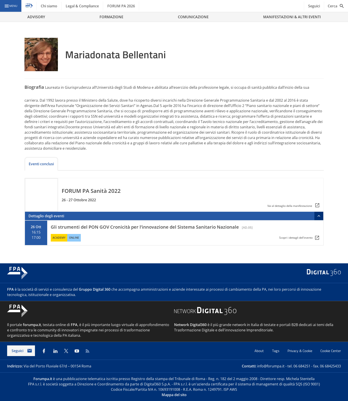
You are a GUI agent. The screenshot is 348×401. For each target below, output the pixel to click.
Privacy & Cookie (300, 350)
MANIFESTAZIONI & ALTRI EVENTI (292, 16)
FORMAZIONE (111, 16)
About (259, 350)
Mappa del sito (174, 394)
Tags (276, 350)
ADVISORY (36, 16)
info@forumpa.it (271, 366)
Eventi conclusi (41, 163)
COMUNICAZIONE (193, 16)
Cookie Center (330, 350)
